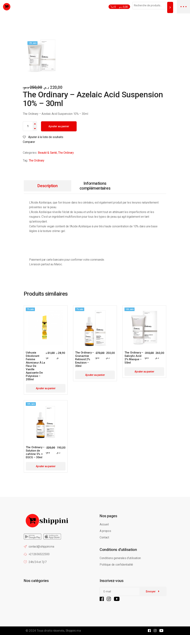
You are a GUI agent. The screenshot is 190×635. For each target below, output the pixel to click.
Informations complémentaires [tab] (95, 186)
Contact (104, 537)
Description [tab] (47, 185)
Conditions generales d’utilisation (120, 558)
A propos (105, 531)
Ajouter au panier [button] (46, 388)
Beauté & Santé (47, 152)
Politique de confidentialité (117, 564)
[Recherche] (170, 7)
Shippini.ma (73, 630)
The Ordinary (66, 152)
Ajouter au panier (58, 126)
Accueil (104, 524)
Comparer (29, 142)
